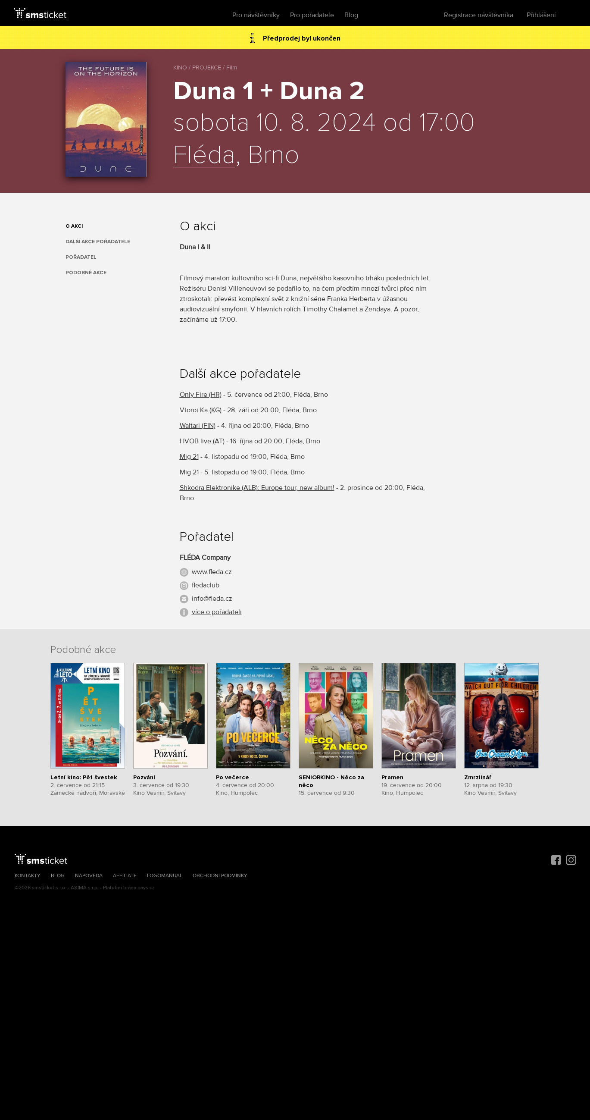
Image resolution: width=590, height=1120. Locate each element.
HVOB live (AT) (202, 441)
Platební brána (119, 888)
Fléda (204, 156)
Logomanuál (164, 875)
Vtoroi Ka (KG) (201, 410)
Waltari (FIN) (197, 425)
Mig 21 (189, 456)
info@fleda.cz (212, 598)
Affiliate (125, 875)
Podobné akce (86, 273)
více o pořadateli (217, 612)
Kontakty (28, 875)
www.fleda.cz (212, 572)
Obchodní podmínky (220, 875)
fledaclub (205, 585)
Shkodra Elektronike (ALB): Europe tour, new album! (257, 487)
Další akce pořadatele (98, 241)
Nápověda (89, 875)
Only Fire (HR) (201, 394)
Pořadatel (81, 257)
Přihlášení (541, 15)
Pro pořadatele (312, 15)
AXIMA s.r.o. (85, 888)
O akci (74, 226)
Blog (351, 15)
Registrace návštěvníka (478, 15)
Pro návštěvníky (256, 15)
